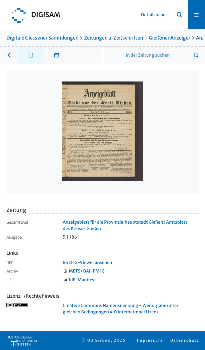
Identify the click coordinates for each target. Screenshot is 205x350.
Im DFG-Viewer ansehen (87, 262)
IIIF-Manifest (82, 279)
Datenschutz (184, 340)
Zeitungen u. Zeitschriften (113, 38)
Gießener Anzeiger (169, 38)
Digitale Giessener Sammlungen (42, 38)
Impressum (150, 340)
